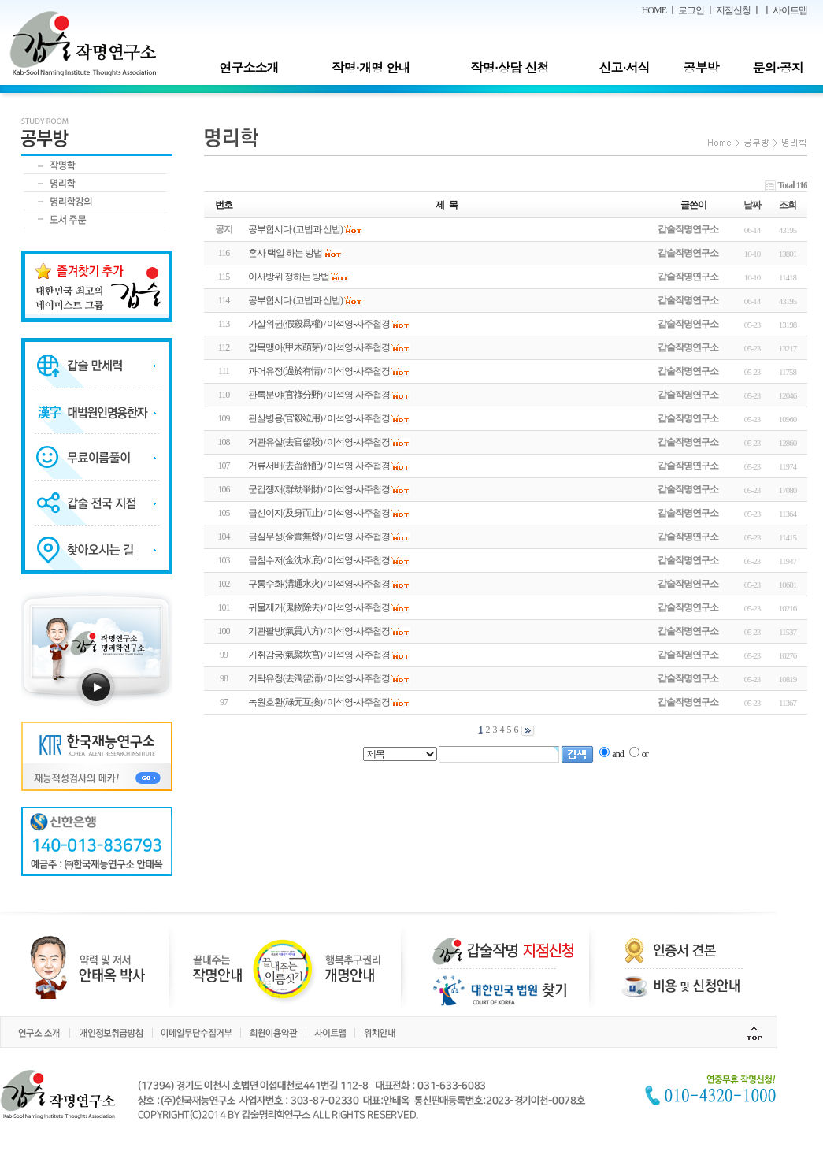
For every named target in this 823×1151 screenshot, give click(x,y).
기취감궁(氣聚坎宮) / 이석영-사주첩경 (319, 654)
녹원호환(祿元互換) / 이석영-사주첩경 (319, 701)
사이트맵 (790, 10)
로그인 (691, 10)
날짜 (752, 204)
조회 (787, 204)
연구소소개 (248, 67)
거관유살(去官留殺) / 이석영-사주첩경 (319, 441)
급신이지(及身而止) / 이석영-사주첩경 (319, 512)
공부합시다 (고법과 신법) (295, 300)
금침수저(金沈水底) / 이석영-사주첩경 (319, 560)
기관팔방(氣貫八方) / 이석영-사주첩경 (319, 631)
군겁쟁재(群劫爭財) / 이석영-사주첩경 (319, 489)
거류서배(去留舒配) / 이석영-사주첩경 (319, 465)
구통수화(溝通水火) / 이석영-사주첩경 (319, 583)
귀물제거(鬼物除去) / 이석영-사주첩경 (319, 607)
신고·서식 (624, 67)
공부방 (701, 67)
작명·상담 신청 (510, 67)
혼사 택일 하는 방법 (285, 252)
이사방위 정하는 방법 (288, 276)
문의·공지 (777, 67)
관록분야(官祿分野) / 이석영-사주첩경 (319, 394)
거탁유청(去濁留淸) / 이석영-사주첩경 (319, 678)
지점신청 (733, 10)
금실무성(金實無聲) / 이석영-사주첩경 (319, 536)
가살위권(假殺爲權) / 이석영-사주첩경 (319, 323)
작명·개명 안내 (371, 67)
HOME (654, 10)
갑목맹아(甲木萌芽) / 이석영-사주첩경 (319, 347)
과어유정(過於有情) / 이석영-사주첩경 (319, 371)
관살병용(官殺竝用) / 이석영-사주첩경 (319, 418)
